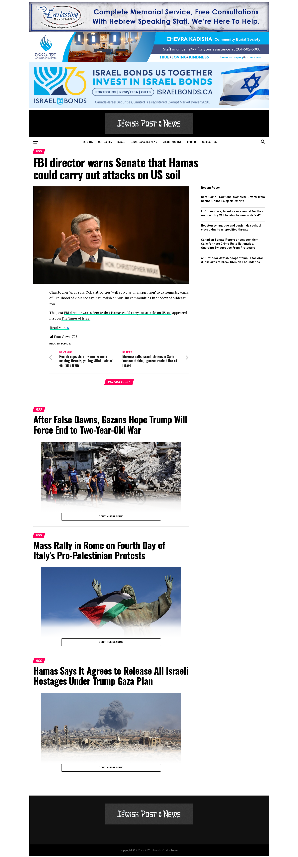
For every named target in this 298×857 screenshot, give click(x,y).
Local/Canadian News (144, 142)
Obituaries (105, 142)
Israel (121, 142)
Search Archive (171, 142)
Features (87, 142)
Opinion (192, 142)
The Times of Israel (92, 318)
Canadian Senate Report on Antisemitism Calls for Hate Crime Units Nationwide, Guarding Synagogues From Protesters (229, 243)
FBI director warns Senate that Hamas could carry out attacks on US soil (121, 312)
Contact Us (209, 142)
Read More (58, 327)
